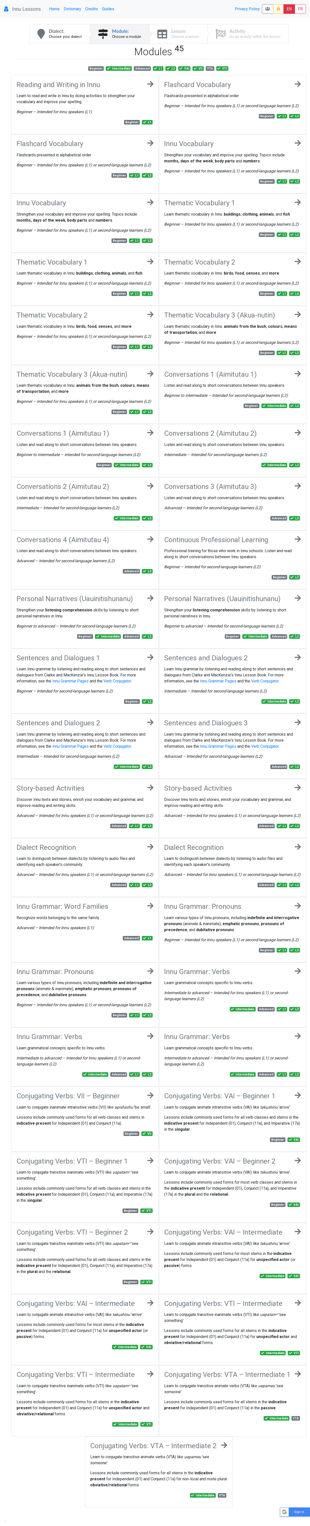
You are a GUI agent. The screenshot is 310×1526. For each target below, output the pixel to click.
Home (54, 9)
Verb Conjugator (117, 681)
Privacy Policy (247, 9)
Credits (91, 9)
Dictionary (72, 9)
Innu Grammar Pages (70, 681)
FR (300, 9)
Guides (108, 9)
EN (289, 9)
